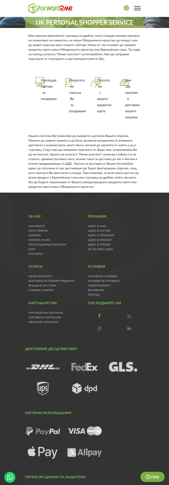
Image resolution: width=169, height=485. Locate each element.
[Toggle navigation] (137, 8)
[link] (99, 315)
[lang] (126, 8)
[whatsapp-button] (9, 477)
